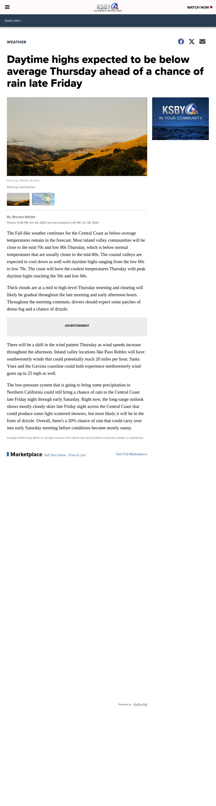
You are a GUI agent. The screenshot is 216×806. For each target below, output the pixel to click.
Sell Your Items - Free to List (64, 455)
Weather (16, 42)
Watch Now (199, 7)
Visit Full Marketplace (131, 454)
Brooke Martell (23, 217)
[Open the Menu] (7, 7)
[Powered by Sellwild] (140, 704)
